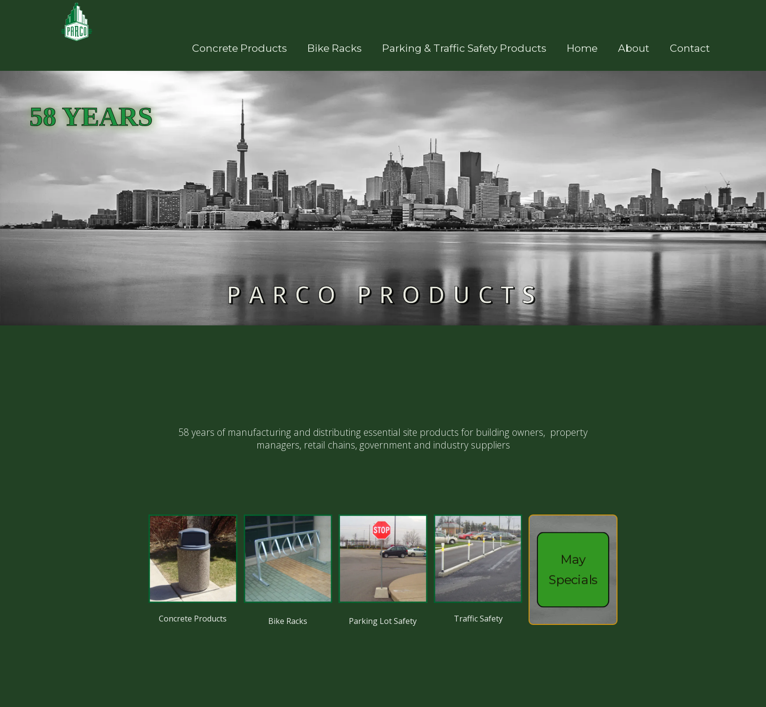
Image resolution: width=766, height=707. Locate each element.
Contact (690, 48)
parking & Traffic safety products (464, 48)
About (633, 48)
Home (582, 48)
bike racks (334, 48)
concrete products (239, 48)
